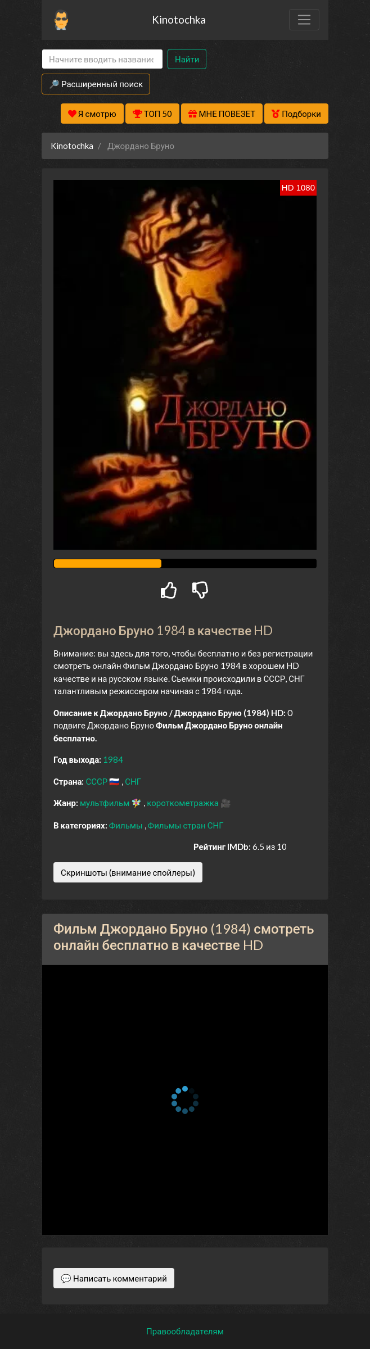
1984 (113, 759)
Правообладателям (185, 1331)
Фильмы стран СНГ (186, 825)
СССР (97, 781)
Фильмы (127, 825)
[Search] (102, 59)
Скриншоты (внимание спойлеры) (128, 872)
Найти (187, 59)
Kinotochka (179, 19)
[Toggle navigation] (304, 19)
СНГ (133, 781)
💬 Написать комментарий (114, 1278)
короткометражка (183, 803)
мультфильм (105, 803)
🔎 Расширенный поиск (96, 84)
